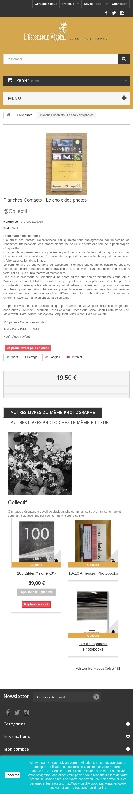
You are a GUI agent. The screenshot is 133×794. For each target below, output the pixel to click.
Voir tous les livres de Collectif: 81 (98, 668)
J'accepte (12, 775)
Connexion (119, 3)
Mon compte (16, 749)
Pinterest (74, 357)
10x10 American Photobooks (93, 573)
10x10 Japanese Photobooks (93, 646)
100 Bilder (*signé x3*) (36, 573)
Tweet (12, 357)
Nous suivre (94, 12)
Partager (31, 357)
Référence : (11, 221)
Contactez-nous (46, 3)
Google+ (52, 357)
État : (7, 228)
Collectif (15, 211)
